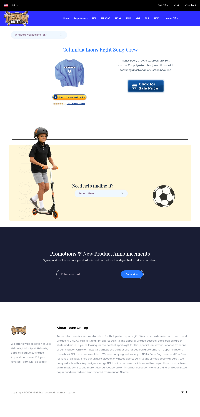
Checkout (190, 5)
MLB (128, 18)
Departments (81, 18)
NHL (147, 18)
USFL (157, 18)
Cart (176, 5)
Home (66, 18)
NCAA (118, 18)
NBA (138, 18)
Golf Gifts (163, 5)
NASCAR (105, 18)
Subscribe (132, 274)
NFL (94, 18)
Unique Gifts (171, 18)
